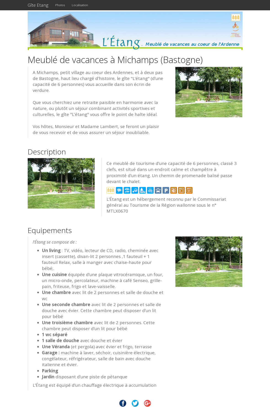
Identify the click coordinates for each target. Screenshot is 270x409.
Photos (60, 5)
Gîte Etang (38, 5)
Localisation (80, 5)
